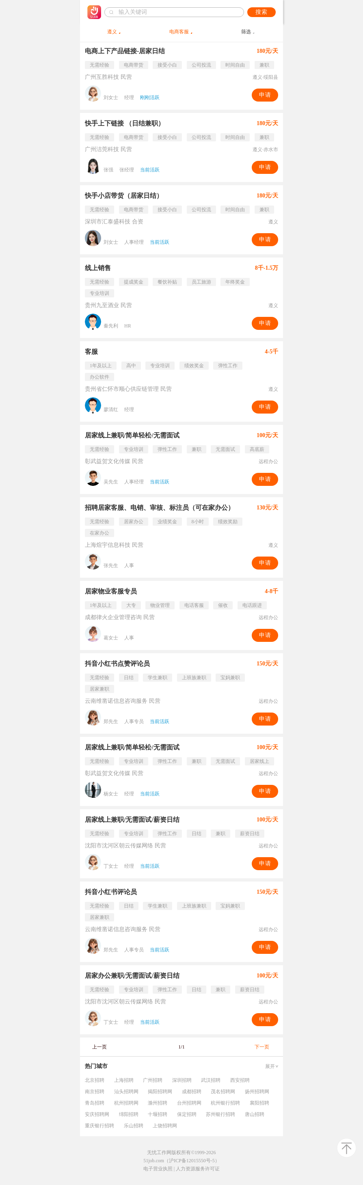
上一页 (99, 1047)
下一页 (262, 1047)
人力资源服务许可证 (198, 1169)
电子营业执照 (158, 1169)
